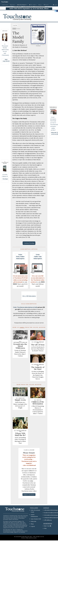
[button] (22, 4)
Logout (33, 526)
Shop (32, 524)
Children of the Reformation (37, 403)
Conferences (5, 4)
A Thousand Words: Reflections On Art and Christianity (5, 49)
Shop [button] (40, 4)
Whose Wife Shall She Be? (20, 434)
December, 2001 (38, 44)
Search (46, 4)
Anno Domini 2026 (36, 519)
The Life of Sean (37, 345)
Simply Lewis (20, 400)
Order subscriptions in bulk (25, 307)
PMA (45, 528)
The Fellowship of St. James (26, 536)
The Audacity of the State (37, 368)
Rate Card (47, 526)
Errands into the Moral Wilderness (20, 346)
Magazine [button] (12, 4)
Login (55, 4)
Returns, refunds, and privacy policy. (29, 537)
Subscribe (33, 521)
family (14, 28)
